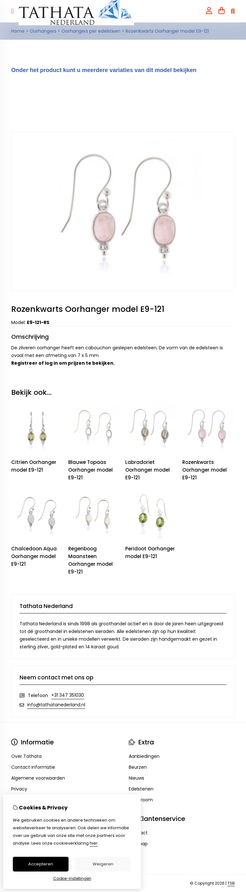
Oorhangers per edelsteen (91, 31)
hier (94, 843)
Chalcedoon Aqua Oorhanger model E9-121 (34, 556)
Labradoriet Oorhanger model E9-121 (147, 470)
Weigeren (103, 864)
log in (51, 363)
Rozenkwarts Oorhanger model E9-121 (167, 31)
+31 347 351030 (67, 695)
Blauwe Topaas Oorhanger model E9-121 (90, 470)
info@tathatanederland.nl (56, 704)
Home (18, 31)
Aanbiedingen (144, 756)
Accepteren (40, 864)
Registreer (24, 363)
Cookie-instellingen (72, 878)
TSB (231, 883)
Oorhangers (43, 31)
